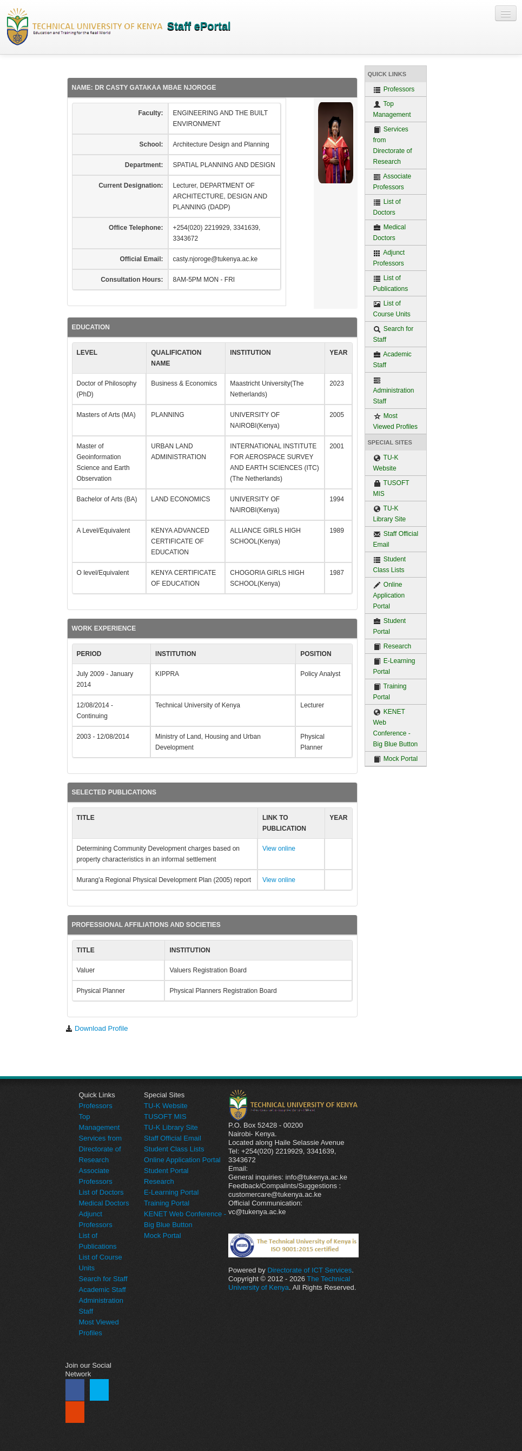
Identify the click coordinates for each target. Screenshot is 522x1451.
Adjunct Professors (389, 258)
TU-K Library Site (389, 514)
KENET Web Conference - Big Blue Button (395, 728)
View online (278, 848)
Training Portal (390, 692)
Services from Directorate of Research (392, 145)
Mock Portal (395, 759)
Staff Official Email (396, 539)
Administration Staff (393, 390)
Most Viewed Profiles (395, 421)
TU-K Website (386, 463)
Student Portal (389, 626)
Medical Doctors (389, 232)
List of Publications (390, 283)
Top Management (392, 109)
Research (392, 646)
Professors (394, 89)
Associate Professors (392, 182)
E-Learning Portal (394, 666)
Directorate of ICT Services (309, 1270)
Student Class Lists (389, 564)
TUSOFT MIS (391, 488)
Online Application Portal (389, 595)
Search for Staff (393, 334)
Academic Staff (392, 359)
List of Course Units (392, 309)
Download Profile (96, 1028)
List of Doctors (387, 207)
